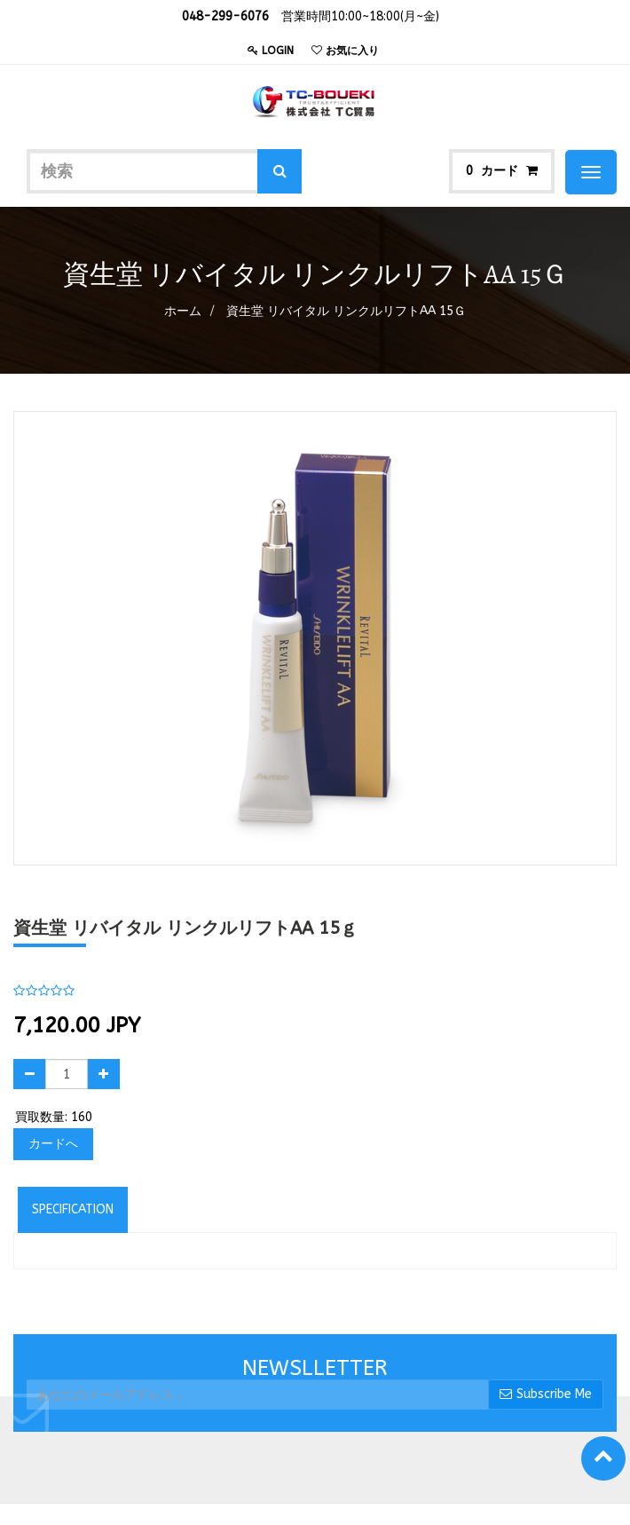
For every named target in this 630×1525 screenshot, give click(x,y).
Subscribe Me (546, 1394)
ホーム (182, 311)
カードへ (53, 1143)
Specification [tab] (73, 1209)
